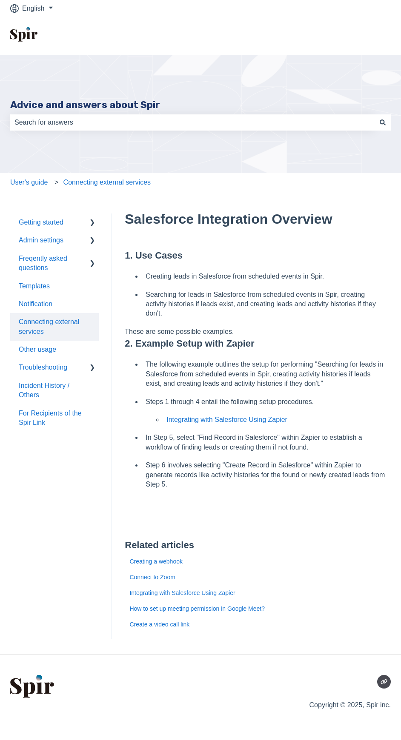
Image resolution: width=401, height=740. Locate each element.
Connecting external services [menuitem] (49, 326)
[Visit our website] (384, 682)
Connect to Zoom (152, 577)
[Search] (383, 122)
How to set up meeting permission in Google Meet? (197, 608)
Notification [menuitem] (35, 303)
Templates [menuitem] (34, 286)
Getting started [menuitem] (41, 222)
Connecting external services (107, 182)
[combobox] (192, 122)
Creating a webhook (156, 561)
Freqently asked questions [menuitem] (43, 263)
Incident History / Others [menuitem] (44, 390)
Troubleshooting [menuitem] (43, 367)
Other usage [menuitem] (37, 349)
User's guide (29, 182)
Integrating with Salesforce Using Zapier (226, 419)
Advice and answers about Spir (85, 105)
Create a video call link (159, 624)
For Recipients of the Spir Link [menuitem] (50, 418)
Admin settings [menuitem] (41, 240)
